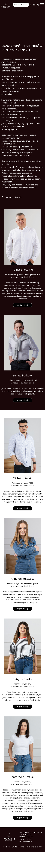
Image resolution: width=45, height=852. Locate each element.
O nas (39, 847)
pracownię (19, 59)
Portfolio (6, 847)
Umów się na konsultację (20, 4)
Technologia (23, 847)
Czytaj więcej (22, 316)
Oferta (14, 847)
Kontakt (32, 847)
